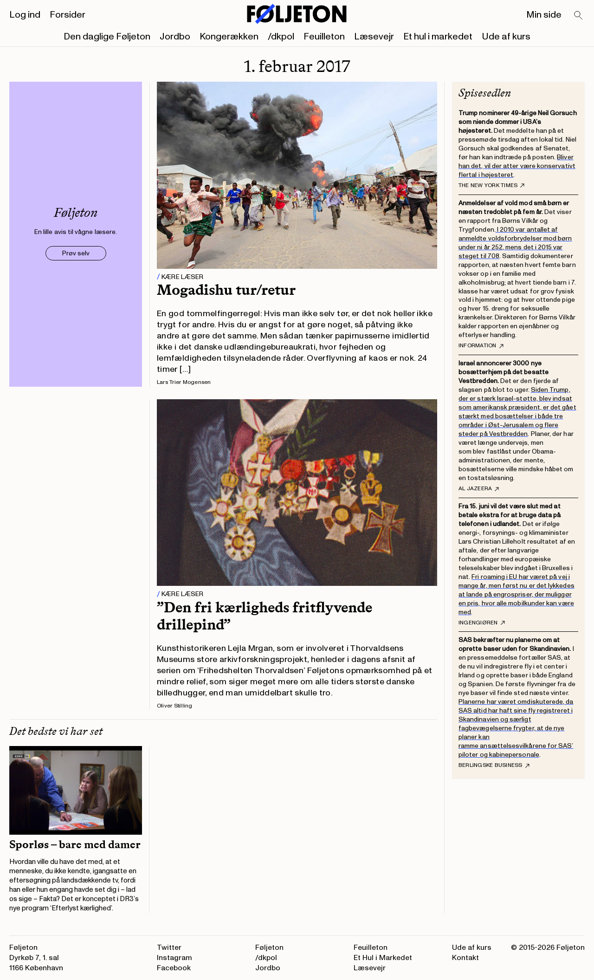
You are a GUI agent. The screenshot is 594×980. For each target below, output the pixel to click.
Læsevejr (374, 36)
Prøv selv (76, 253)
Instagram (174, 958)
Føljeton (269, 947)
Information (481, 346)
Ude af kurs (506, 36)
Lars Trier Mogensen (184, 382)
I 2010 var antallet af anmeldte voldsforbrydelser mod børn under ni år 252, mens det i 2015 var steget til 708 (515, 242)
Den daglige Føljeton (107, 36)
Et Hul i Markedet (383, 958)
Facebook (174, 968)
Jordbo (175, 36)
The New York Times (491, 185)
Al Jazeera (478, 489)
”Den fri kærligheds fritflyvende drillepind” (264, 615)
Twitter (169, 947)
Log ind (24, 14)
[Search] (579, 16)
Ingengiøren (481, 623)
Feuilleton (324, 36)
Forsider (67, 14)
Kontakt (465, 958)
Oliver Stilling (175, 706)
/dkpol (281, 36)
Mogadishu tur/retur (226, 290)
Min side (544, 14)
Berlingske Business (493, 765)
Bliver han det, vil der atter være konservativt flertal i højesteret (516, 166)
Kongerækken (229, 36)
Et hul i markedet (437, 36)
